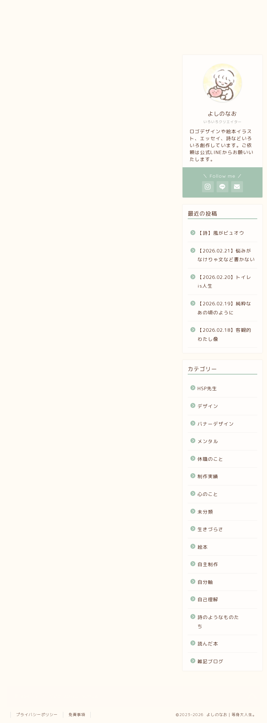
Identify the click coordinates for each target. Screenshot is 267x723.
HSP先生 (40, 391)
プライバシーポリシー (37, 714)
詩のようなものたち (57, 541)
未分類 (38, 472)
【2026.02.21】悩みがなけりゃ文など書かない (226, 255)
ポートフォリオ (67, 38)
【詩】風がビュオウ (220, 233)
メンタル (41, 425)
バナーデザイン (51, 414)
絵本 (34, 495)
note (109, 36)
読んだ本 (41, 552)
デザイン (41, 403)
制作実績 (41, 448)
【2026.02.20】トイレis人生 (224, 281)
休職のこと (44, 437)
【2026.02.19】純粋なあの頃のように (224, 308)
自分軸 (38, 518)
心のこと (41, 460)
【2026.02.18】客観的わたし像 (224, 334)
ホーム (192, 36)
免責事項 (76, 714)
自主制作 (41, 506)
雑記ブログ (44, 564)
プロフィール (27, 38)
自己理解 (41, 529)
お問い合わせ (151, 38)
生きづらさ (44, 483)
